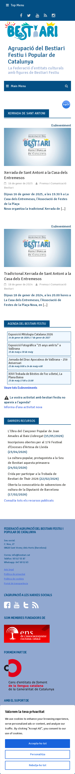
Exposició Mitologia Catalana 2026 (30, 334)
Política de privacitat (14, 574)
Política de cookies (14, 578)
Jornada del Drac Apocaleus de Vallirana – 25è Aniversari (38, 361)
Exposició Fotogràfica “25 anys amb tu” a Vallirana (34, 346)
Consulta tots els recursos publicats (29, 501)
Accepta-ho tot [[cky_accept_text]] (38, 743)
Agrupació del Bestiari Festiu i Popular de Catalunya (36, 55)
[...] (63, 209)
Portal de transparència (16, 583)
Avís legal (9, 569)
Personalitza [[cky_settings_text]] (37, 754)
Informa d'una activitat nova (23, 407)
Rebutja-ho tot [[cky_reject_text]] (37, 765)
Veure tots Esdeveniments (20, 388)
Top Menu (17, 5)
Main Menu (18, 86)
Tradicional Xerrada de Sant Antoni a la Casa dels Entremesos (37, 276)
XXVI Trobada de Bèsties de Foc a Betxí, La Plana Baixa (35, 375)
